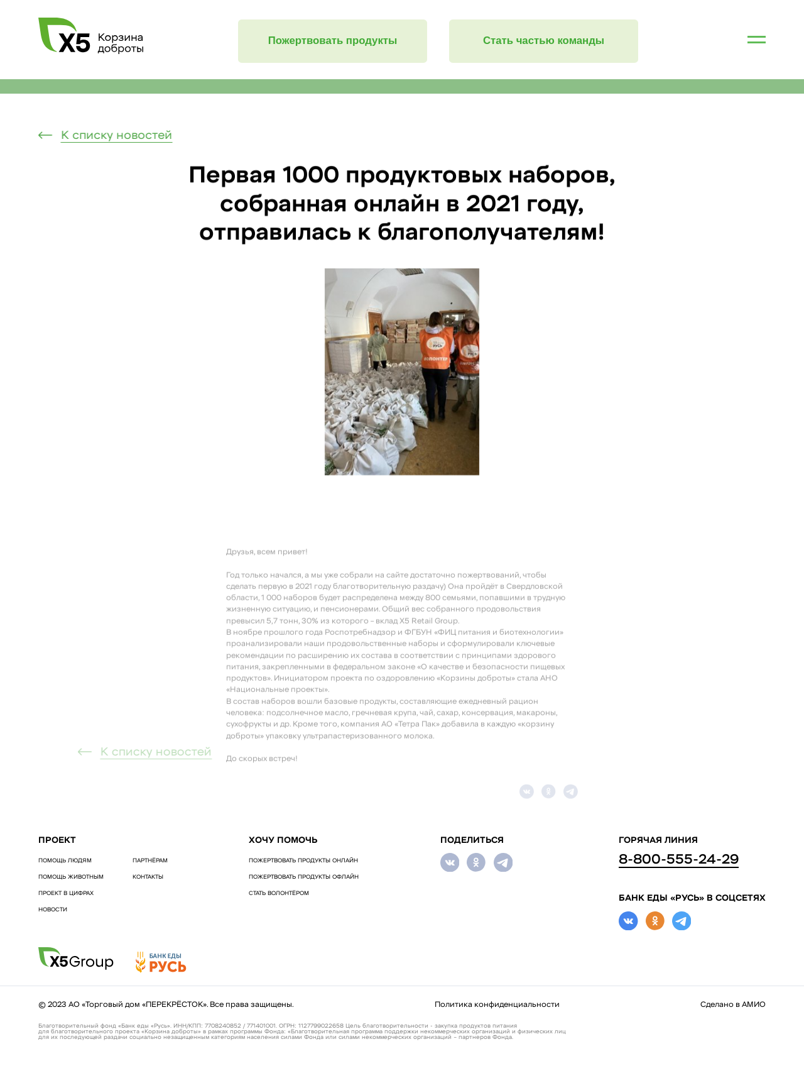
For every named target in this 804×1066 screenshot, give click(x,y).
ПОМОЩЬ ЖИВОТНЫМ (71, 877)
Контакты (148, 877)
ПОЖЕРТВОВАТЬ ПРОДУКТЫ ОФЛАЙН (304, 877)
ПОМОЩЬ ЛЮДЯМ (65, 861)
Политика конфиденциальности (497, 1005)
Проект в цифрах (66, 893)
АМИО (754, 1005)
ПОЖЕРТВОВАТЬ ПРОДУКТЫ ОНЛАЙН (303, 861)
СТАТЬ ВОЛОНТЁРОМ (279, 893)
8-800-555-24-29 (679, 860)
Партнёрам (150, 861)
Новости (52, 910)
